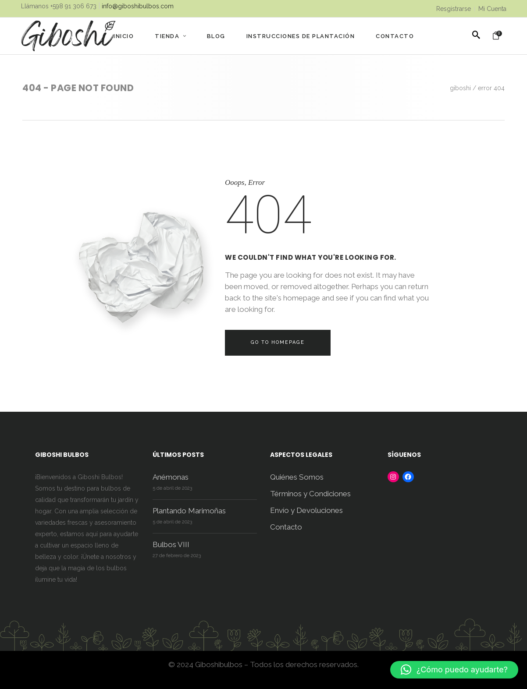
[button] (454, 669)
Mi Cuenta (492, 8)
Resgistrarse (453, 8)
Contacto (286, 527)
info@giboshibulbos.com (138, 6)
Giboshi (460, 88)
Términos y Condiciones (310, 493)
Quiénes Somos (297, 477)
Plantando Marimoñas (189, 510)
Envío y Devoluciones (306, 510)
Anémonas (171, 477)
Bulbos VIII (171, 544)
